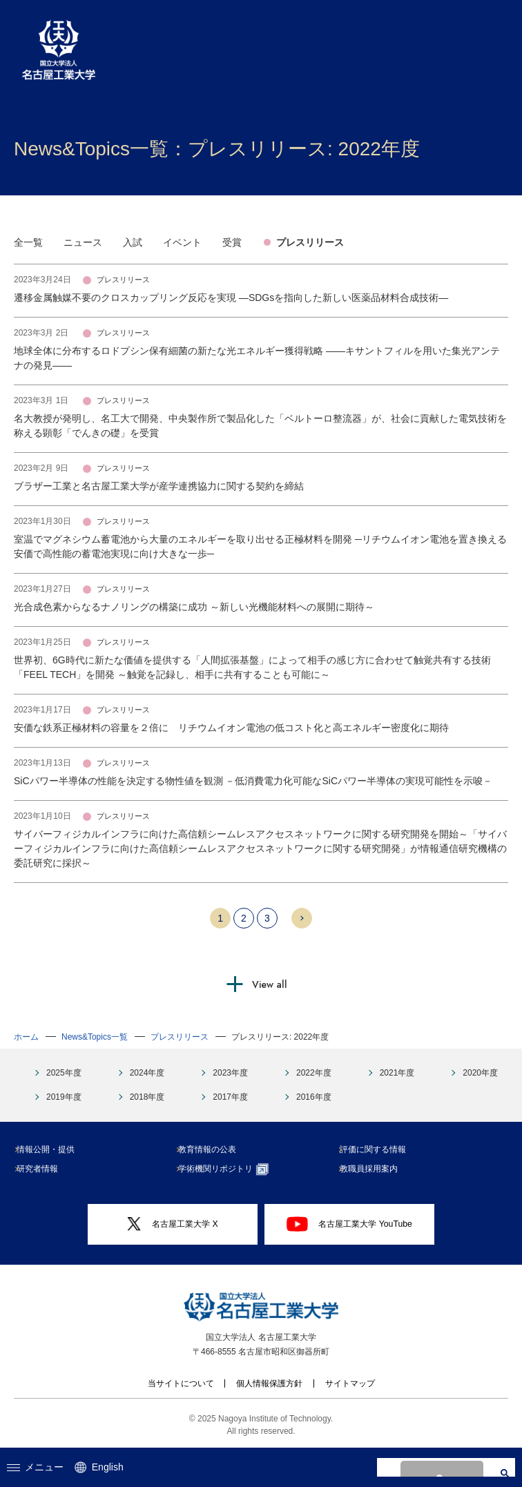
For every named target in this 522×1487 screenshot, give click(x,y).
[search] (440, 1467)
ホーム (26, 1037)
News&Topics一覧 (94, 1037)
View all (269, 984)
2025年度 (63, 1073)
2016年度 (313, 1097)
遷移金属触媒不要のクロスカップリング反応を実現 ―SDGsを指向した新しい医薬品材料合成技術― (231, 297)
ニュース (83, 242)
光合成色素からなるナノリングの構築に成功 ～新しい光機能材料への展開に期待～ (194, 606)
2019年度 (63, 1097)
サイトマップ (350, 1383)
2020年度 (480, 1073)
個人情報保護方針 (269, 1383)
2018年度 (147, 1097)
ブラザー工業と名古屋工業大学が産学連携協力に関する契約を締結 (159, 486)
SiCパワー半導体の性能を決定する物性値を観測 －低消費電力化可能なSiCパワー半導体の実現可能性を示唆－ (253, 780)
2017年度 (230, 1097)
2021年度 (397, 1073)
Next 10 (301, 918)
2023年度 (230, 1073)
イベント (182, 242)
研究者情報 (43, 1169)
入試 (132, 242)
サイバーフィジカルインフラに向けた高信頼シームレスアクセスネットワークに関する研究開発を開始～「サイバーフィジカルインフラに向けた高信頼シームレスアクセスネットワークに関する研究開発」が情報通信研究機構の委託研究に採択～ (260, 848)
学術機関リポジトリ (229, 1169)
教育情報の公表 (213, 1149)
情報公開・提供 (51, 1149)
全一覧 (28, 242)
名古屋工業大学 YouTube (349, 1224)
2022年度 (313, 1073)
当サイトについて (181, 1383)
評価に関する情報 (378, 1149)
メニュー (35, 1467)
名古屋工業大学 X (172, 1224)
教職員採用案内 (374, 1169)
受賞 (232, 242)
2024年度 (147, 1073)
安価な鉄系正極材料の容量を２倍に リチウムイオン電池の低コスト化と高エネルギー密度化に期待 (231, 727)
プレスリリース (310, 242)
